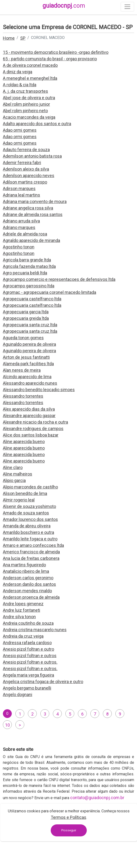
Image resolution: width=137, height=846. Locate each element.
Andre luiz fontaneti (21, 610)
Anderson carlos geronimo (28, 577)
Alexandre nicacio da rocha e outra (35, 422)
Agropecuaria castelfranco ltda (32, 298)
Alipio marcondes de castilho (30, 486)
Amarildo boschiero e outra (28, 532)
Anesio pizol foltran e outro (28, 649)
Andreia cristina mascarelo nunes (35, 629)
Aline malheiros (17, 473)
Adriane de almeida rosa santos (32, 214)
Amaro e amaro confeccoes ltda (33, 545)
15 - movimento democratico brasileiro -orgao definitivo (55, 52)
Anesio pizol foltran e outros (29, 655)
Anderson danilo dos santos (29, 584)
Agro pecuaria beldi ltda (25, 272)
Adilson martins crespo (25, 182)
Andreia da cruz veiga (23, 636)
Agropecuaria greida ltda (26, 318)
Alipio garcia (14, 480)
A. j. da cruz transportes (25, 91)
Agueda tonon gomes (23, 337)
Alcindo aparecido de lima (27, 376)
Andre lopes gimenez (23, 603)
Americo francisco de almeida (31, 551)
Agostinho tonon (18, 246)
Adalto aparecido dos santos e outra (37, 123)
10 (7, 725)
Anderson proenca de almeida (31, 597)
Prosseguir (68, 830)
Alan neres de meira (22, 370)
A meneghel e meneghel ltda (30, 78)
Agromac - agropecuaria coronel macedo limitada (49, 292)
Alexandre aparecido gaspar (29, 415)
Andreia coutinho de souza (28, 623)
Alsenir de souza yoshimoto (29, 506)
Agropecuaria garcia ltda (26, 311)
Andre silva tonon (19, 616)
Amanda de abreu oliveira (26, 525)
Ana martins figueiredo (24, 564)
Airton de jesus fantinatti (26, 357)
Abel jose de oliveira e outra (29, 97)
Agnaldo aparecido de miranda (31, 240)
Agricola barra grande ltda (27, 259)
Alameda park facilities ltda (28, 363)
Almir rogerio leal (19, 499)
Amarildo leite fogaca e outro (30, 538)
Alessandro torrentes (23, 396)
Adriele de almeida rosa (25, 233)
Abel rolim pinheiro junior (26, 104)
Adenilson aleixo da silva (26, 169)
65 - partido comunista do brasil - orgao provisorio (50, 58)
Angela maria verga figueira (28, 675)
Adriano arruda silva (21, 220)
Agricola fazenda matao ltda (29, 266)
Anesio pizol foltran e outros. (30, 662)
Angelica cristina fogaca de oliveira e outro (43, 681)
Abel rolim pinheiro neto (25, 110)
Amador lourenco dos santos (30, 519)
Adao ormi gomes (20, 130)
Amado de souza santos (26, 512)
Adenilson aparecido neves (28, 175)
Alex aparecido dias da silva (29, 409)
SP (22, 38)
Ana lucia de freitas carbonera (31, 558)
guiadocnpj (64, 5)
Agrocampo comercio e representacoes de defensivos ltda (59, 279)
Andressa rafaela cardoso (27, 642)
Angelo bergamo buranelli (27, 688)
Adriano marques (19, 227)
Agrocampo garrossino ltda (28, 285)
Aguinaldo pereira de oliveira (29, 344)
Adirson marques (19, 188)
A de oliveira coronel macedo (30, 65)
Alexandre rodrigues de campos (33, 428)
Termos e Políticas (68, 817)
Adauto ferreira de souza (26, 149)
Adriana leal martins (21, 195)
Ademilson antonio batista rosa (32, 156)
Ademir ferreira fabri (22, 162)
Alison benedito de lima (25, 493)
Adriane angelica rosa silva (28, 207)
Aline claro (13, 467)
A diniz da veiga (17, 71)
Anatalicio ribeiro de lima (26, 571)
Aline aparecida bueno (24, 441)
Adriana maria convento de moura (35, 201)
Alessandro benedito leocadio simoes (39, 389)
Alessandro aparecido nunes (30, 383)
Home (9, 38)
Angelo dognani (17, 694)
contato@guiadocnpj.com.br (97, 797)
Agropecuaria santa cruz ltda (30, 324)
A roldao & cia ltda (19, 84)
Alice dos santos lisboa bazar (30, 435)
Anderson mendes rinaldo (27, 590)
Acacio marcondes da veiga (29, 117)
